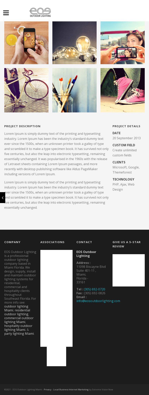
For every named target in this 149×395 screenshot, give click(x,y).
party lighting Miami (19, 333)
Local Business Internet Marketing (70, 389)
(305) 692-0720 (94, 289)
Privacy (47, 389)
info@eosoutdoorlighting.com (98, 301)
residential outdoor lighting (17, 312)
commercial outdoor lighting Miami (19, 320)
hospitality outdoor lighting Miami (18, 328)
